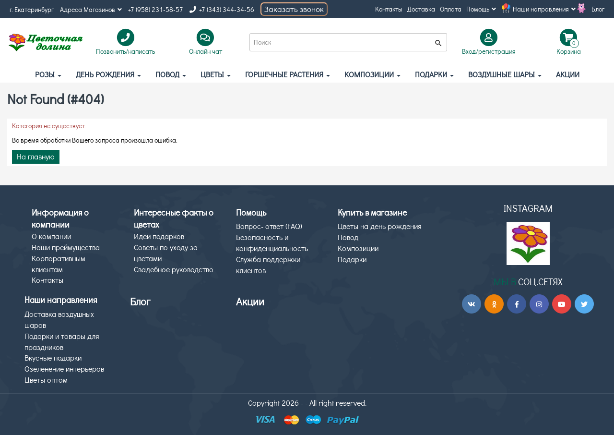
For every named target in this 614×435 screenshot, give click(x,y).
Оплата (450, 8)
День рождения (108, 74)
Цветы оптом (46, 380)
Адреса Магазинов (91, 9)
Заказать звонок (294, 8)
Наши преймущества (66, 247)
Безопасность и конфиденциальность (272, 242)
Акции (250, 301)
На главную (36, 156)
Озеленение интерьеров (64, 368)
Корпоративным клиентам (58, 263)
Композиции (372, 74)
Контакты (388, 8)
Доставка (421, 8)
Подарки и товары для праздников (61, 341)
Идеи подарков (159, 236)
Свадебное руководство (173, 269)
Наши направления (544, 8)
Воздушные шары (505, 74)
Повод (170, 74)
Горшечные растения (287, 74)
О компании (51, 236)
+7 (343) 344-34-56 (221, 9)
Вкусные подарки (53, 357)
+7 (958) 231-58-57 (155, 9)
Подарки (434, 74)
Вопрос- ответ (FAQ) (269, 226)
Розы (48, 74)
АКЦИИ (567, 74)
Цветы (216, 74)
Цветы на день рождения (380, 226)
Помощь (481, 8)
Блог (597, 8)
